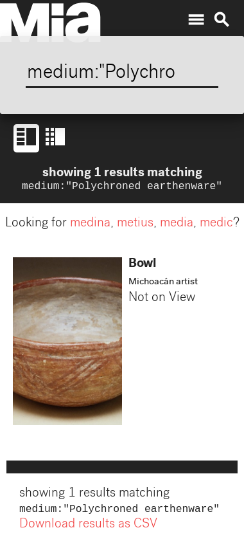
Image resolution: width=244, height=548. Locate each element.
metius (135, 225)
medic (216, 225)
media (176, 225)
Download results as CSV (88, 527)
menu (195, 20)
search (221, 20)
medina (90, 225)
